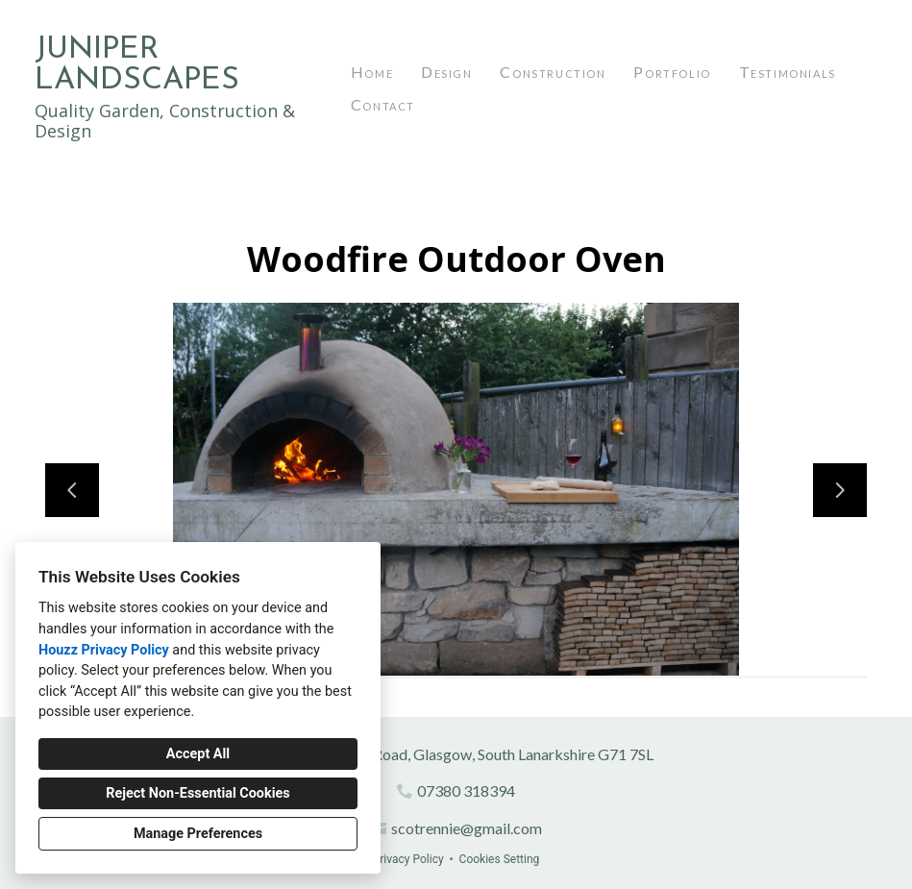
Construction (552, 71)
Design (447, 71)
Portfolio (671, 71)
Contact (383, 104)
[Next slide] (840, 490)
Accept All (198, 754)
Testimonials (787, 71)
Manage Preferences (198, 834)
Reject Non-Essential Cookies (197, 793)
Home (372, 71)
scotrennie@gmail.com (466, 828)
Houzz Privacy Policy (103, 650)
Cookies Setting (499, 859)
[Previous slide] (72, 490)
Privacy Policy (408, 859)
